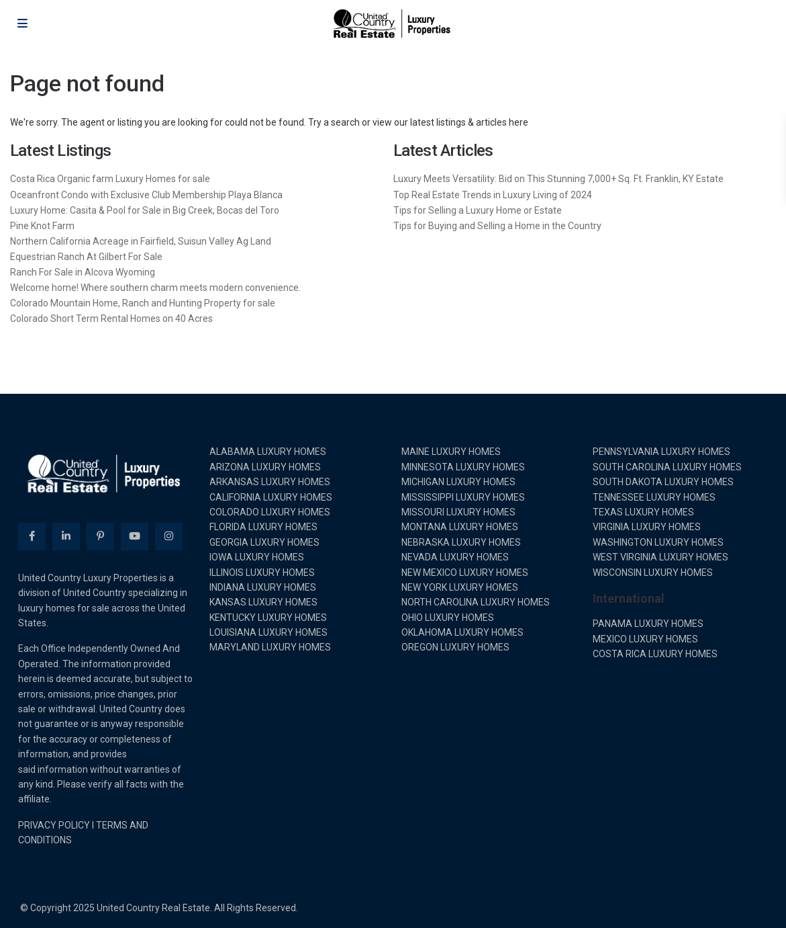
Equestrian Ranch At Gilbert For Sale (86, 256)
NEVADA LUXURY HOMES (455, 557)
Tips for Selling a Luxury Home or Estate (477, 210)
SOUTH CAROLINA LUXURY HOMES (667, 467)
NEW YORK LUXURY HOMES (459, 587)
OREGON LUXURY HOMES (455, 647)
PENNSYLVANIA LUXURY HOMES (661, 451)
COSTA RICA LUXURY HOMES (655, 653)
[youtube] (134, 536)
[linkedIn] (66, 536)
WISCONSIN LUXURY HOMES (653, 572)
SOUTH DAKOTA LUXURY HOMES (663, 481)
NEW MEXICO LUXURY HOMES (464, 572)
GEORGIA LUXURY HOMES (264, 542)
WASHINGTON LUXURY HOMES (658, 542)
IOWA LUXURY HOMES (256, 557)
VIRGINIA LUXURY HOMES (647, 526)
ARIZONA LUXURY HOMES (265, 467)
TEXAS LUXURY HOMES (643, 512)
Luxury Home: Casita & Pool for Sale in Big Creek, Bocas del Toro (144, 210)
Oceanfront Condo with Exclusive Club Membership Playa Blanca (146, 194)
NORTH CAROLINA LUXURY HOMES (475, 602)
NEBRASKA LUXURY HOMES (461, 542)
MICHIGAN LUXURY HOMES (458, 481)
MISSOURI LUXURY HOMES (458, 512)
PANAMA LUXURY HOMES (648, 623)
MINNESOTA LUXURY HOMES (463, 467)
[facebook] (32, 536)
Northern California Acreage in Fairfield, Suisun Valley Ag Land (140, 241)
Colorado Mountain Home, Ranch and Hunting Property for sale (142, 303)
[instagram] (169, 536)
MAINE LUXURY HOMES (451, 451)
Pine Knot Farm (42, 225)
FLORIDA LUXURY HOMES (263, 526)
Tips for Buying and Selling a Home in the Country (497, 225)
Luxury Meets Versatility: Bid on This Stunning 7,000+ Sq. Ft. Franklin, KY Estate (558, 178)
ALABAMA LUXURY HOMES (267, 451)
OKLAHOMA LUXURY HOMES (462, 632)
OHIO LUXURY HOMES (447, 617)
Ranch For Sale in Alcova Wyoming (82, 272)
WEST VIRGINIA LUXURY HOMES (660, 557)
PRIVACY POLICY (54, 825)
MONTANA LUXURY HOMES (459, 526)
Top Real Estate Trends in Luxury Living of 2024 (492, 194)
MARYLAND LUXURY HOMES (270, 647)
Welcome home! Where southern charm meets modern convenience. (155, 287)
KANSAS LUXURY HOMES (263, 602)
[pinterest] (100, 536)
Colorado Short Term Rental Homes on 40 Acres (111, 318)
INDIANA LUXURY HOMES (262, 587)
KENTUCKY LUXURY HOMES (268, 617)
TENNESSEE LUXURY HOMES (654, 497)
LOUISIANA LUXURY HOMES (268, 632)
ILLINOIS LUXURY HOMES (262, 572)
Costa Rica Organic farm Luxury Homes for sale (110, 178)
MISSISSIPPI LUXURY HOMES (463, 497)
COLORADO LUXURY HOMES (269, 512)
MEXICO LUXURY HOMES (645, 639)
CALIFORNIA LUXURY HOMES (270, 497)
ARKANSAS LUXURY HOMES (269, 481)
